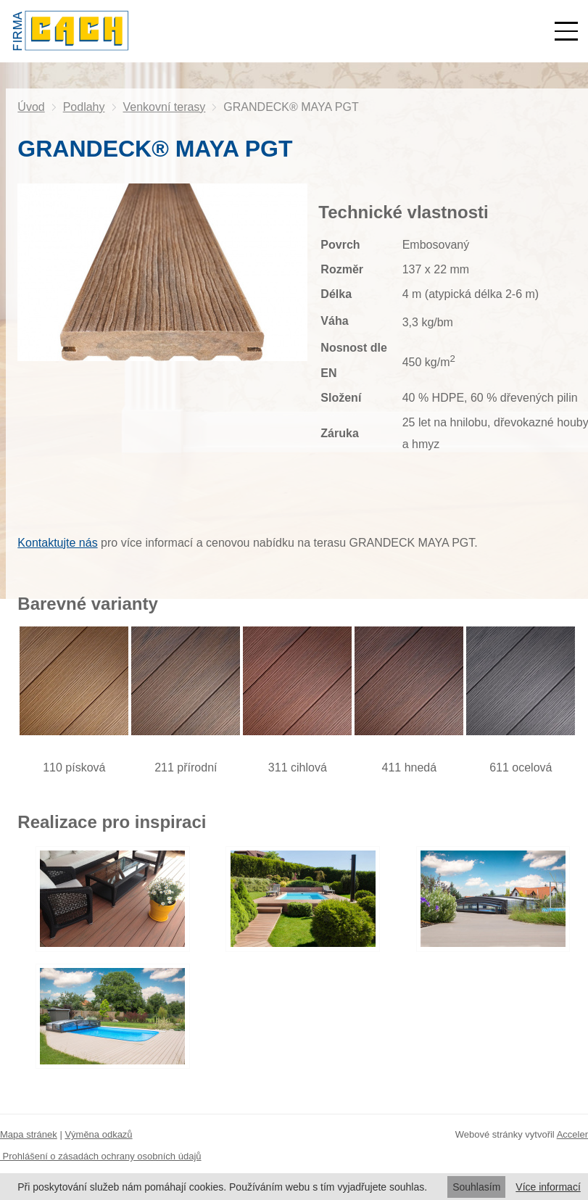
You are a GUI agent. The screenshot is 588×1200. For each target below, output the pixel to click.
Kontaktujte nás (57, 543)
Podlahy (84, 107)
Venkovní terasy (164, 107)
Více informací (547, 1187)
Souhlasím (476, 1187)
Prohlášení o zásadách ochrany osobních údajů (101, 1156)
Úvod (30, 107)
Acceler (572, 1134)
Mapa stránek (28, 1134)
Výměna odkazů (98, 1134)
